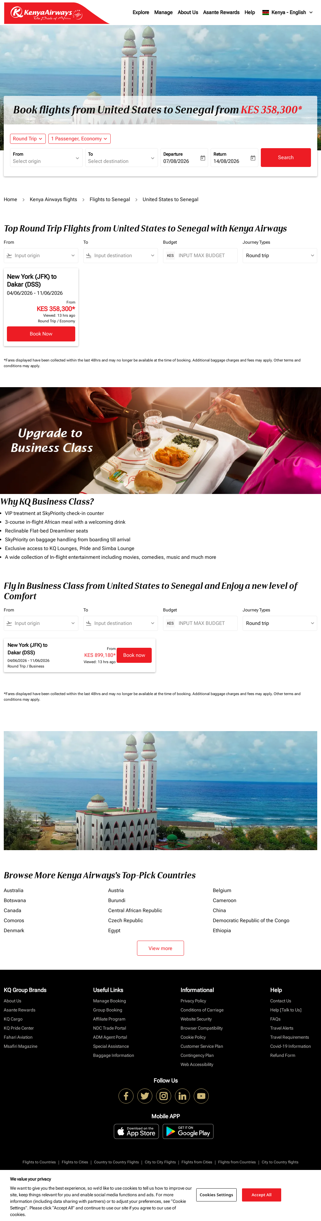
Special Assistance (111, 1046)
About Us (188, 12)
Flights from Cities (197, 1162)
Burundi (116, 900)
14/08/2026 (226, 161)
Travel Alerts (281, 1028)
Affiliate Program (109, 1018)
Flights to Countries (39, 1162)
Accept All (262, 1195)
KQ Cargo (13, 1018)
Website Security (196, 1018)
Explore (141, 12)
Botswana (15, 900)
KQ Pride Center (19, 1028)
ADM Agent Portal (110, 1037)
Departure (172, 154)
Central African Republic (135, 910)
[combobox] (43, 161)
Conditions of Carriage (202, 1009)
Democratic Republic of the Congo (251, 920)
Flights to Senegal (110, 199)
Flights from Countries (237, 1162)
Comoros (14, 920)
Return (219, 154)
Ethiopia (222, 930)
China (219, 910)
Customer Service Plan (202, 1046)
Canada (12, 910)
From (18, 154)
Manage (163, 12)
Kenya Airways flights (53, 199)
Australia (14, 890)
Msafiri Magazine (20, 1046)
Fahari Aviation (18, 1037)
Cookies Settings (216, 1195)
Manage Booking (109, 1000)
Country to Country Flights (116, 1162)
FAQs (275, 1018)
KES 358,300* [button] (271, 110)
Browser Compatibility (202, 1028)
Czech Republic (125, 920)
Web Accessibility (197, 1064)
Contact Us (280, 1000)
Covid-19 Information (290, 1046)
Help (250, 12)
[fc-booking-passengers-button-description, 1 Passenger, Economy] (76, 139)
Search (286, 157)
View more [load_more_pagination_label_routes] (160, 948)
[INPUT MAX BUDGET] (205, 255)
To (90, 154)
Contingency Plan (197, 1055)
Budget (170, 242)
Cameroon (224, 900)
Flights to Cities (75, 1162)
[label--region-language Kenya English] (288, 12)
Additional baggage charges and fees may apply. (233, 360)
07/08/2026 (176, 161)
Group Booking (107, 1009)
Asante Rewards (221, 12)
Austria (116, 890)
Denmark (14, 930)
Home (10, 199)
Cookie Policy (193, 1037)
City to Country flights (280, 1162)
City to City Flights (160, 1162)
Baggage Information (113, 1055)
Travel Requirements (289, 1037)
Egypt (114, 930)
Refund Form (282, 1055)
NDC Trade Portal (109, 1028)
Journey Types (256, 242)
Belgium (222, 890)
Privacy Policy (193, 1000)
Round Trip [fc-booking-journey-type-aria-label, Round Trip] (25, 139)
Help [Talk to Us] (286, 1009)
